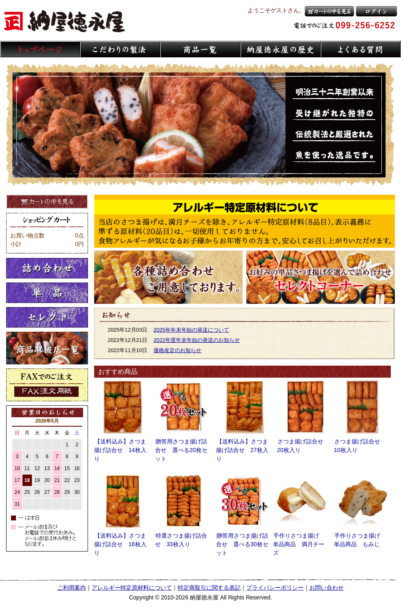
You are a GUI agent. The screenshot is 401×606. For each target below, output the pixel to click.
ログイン (376, 11)
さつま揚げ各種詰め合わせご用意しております (168, 277)
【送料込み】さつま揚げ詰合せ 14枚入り (120, 450)
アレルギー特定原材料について (244, 221)
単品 (47, 293)
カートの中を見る (329, 11)
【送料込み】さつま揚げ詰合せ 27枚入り (242, 450)
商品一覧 (200, 49)
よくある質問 (361, 49)
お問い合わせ (326, 587)
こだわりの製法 (120, 49)
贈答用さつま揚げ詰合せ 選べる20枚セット (181, 450)
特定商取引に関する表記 (209, 587)
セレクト (47, 317)
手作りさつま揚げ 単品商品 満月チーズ (299, 544)
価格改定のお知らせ (177, 350)
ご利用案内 (71, 587)
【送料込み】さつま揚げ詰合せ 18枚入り (120, 544)
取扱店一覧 (47, 348)
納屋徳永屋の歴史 (281, 49)
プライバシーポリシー (275, 587)
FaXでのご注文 (47, 385)
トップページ (40, 49)
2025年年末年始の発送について (191, 330)
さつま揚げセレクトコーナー (320, 277)
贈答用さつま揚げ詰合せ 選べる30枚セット (242, 544)
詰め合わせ (47, 268)
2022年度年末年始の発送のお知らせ (196, 340)
